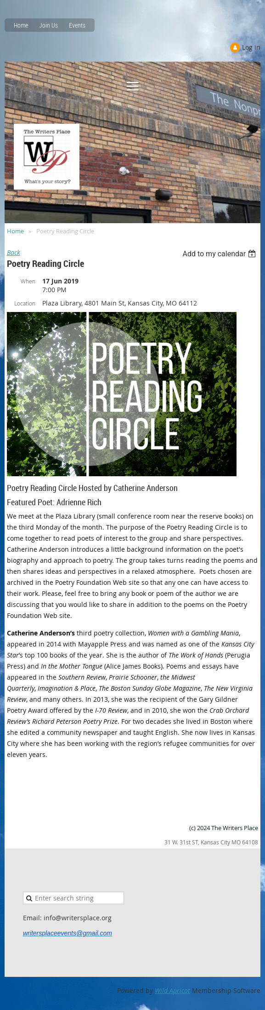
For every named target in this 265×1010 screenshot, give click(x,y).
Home (21, 25)
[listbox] (220, 254)
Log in (251, 47)
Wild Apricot (172, 990)
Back (13, 252)
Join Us (48, 25)
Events (77, 25)
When (28, 281)
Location (24, 303)
